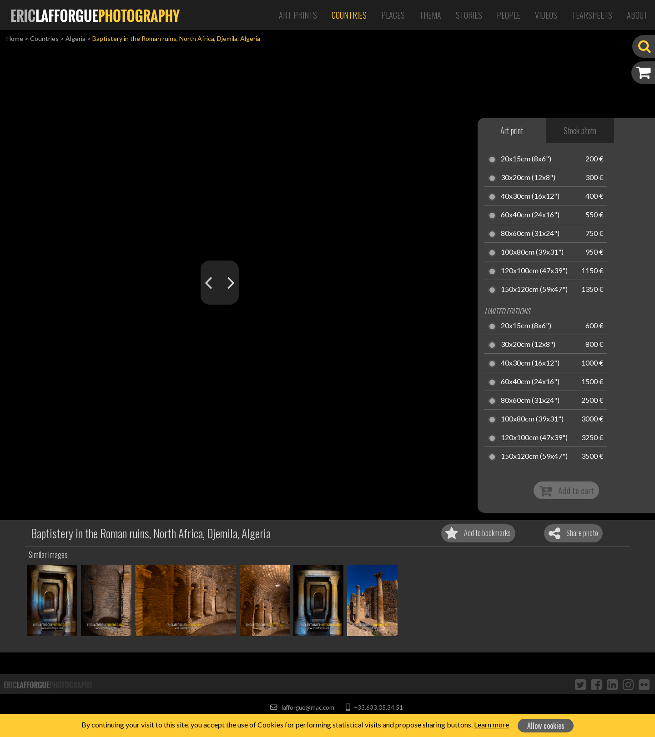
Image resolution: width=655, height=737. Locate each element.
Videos (546, 15)
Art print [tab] (511, 130)
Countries (349, 15)
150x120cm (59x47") (534, 289)
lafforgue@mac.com (302, 707)
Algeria (76, 38)
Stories (469, 15)
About (637, 15)
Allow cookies (545, 725)
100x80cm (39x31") (532, 252)
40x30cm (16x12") (530, 196)
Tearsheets (592, 15)
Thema (430, 15)
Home (14, 38)
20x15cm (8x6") (526, 159)
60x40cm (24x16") (530, 215)
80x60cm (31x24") (530, 233)
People (508, 15)
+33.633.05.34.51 (374, 707)
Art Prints (298, 15)
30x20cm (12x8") (528, 177)
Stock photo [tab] (580, 130)
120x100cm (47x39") (534, 271)
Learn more (491, 724)
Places (393, 15)
